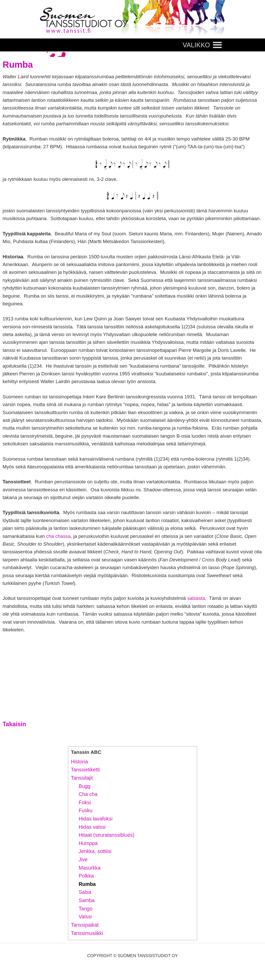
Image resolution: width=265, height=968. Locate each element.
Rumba (87, 884)
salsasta (196, 598)
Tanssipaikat (85, 925)
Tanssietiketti (85, 769)
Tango (85, 908)
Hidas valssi (92, 827)
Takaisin (14, 724)
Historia (79, 761)
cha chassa (58, 536)
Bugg (84, 786)
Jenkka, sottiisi (95, 851)
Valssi (85, 916)
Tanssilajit (82, 778)
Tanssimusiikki (87, 933)
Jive (83, 859)
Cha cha (88, 794)
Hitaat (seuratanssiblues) (106, 835)
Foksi (85, 802)
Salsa (85, 892)
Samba (87, 900)
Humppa (88, 843)
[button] (196, 44)
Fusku (85, 810)
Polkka (86, 876)
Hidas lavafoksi (96, 819)
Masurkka (89, 868)
